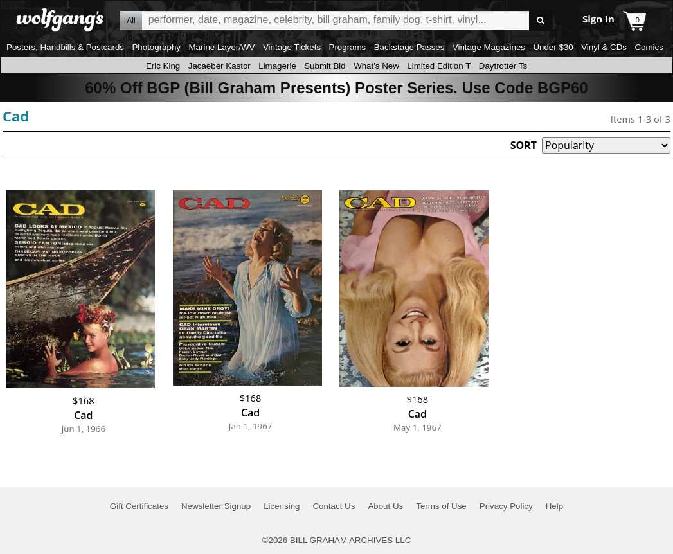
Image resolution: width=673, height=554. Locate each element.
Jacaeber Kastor (219, 66)
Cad (16, 115)
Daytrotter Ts (503, 66)
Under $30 (553, 47)
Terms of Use (441, 506)
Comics (648, 47)
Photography (156, 47)
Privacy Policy (506, 506)
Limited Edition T (439, 66)
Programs (347, 47)
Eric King (163, 66)
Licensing (282, 506)
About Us (385, 506)
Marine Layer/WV (221, 47)
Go (541, 21)
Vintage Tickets (292, 47)
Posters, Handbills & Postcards (65, 47)
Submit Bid (324, 66)
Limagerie (277, 66)
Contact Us (333, 506)
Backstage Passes (409, 47)
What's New (376, 66)
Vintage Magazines (489, 47)
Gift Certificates (139, 506)
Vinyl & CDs (604, 47)
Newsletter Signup (216, 506)
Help (554, 506)
